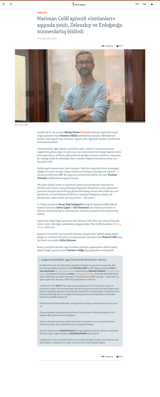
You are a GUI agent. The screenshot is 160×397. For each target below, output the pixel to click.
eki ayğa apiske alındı (64, 271)
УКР (144, 4)
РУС (137, 4)
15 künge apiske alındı (84, 274)
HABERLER (42, 13)
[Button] (107, 46)
